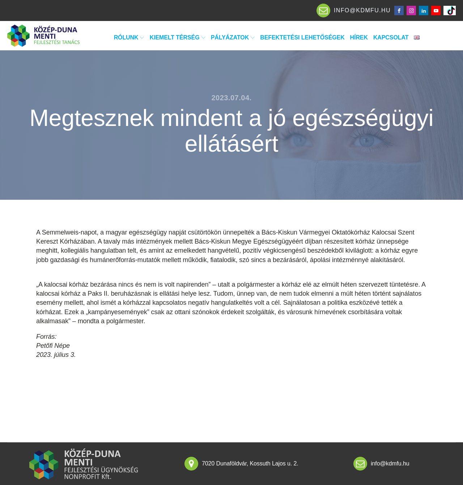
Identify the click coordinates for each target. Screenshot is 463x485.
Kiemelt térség (177, 37)
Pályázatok (233, 37)
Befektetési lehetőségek (302, 37)
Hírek (359, 37)
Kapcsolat (390, 37)
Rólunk (129, 37)
